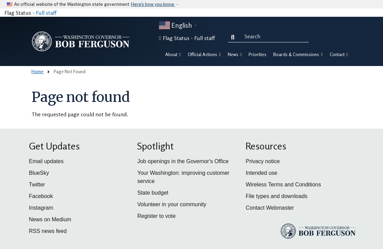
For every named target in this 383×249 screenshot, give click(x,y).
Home (37, 71)
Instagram (41, 208)
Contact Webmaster (270, 208)
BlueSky (39, 173)
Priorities (257, 54)
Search (234, 36)
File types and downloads (276, 196)
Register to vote (156, 216)
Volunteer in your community (171, 204)
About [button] (173, 54)
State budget (152, 193)
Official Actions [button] (204, 54)
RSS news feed (48, 231)
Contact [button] (339, 54)
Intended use (261, 173)
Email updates (46, 161)
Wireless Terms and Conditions (283, 184)
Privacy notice (263, 161)
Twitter (37, 184)
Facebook (41, 196)
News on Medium (50, 219)
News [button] (235, 54)
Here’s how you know (153, 4)
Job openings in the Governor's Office (182, 161)
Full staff (46, 12)
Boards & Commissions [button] (297, 54)
